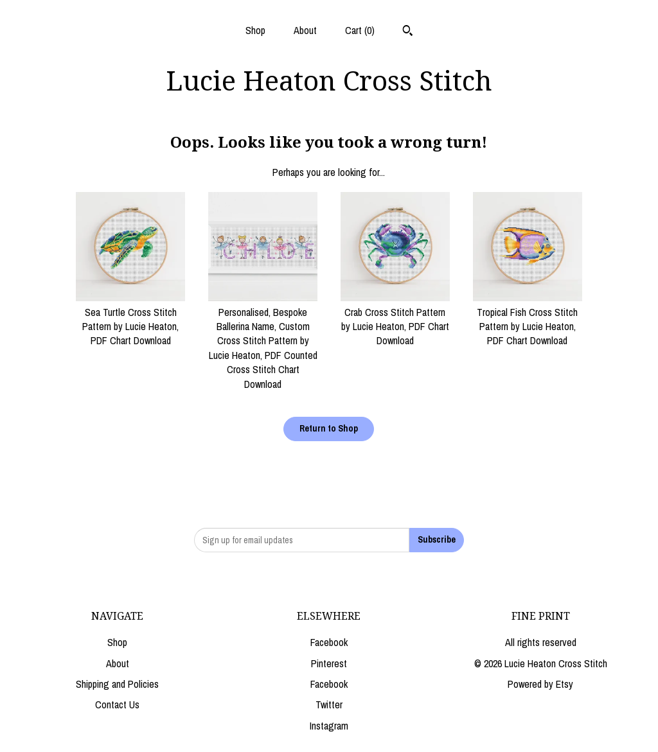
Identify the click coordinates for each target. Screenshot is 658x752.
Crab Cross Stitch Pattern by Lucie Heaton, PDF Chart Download (395, 318)
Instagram (329, 726)
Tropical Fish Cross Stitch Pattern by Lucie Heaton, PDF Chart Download (527, 318)
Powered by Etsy (540, 684)
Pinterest (329, 663)
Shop (255, 30)
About (305, 30)
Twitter (329, 704)
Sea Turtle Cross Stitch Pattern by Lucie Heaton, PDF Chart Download (130, 318)
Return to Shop (328, 428)
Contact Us (117, 704)
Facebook (329, 642)
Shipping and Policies (117, 684)
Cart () (360, 30)
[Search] (408, 32)
